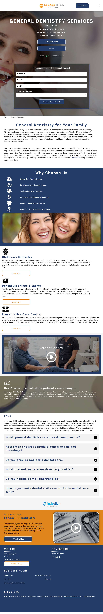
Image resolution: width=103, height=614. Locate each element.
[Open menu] (97, 5)
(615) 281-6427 (58, 553)
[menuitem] (6, 596)
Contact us (75, 157)
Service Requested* (24, 91)
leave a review (64, 396)
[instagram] (56, 557)
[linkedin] (60, 557)
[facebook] (53, 557)
